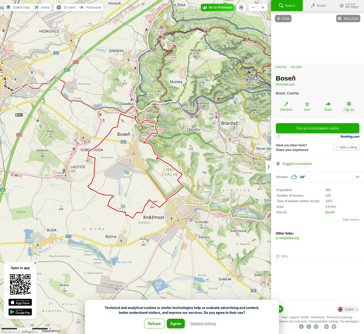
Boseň (330, 212)
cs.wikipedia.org (287, 238)
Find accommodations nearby (317, 128)
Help (285, 317)
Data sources (351, 219)
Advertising (317, 317)
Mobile (305, 317)
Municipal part (285, 84)
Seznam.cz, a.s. (12, 332)
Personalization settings (323, 321)
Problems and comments (291, 321)
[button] (18, 7)
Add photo (351, 18)
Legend (294, 317)
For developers (349, 321)
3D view (296, 67)
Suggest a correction (297, 164)
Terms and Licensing (339, 317)
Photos (281, 67)
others (35, 332)
